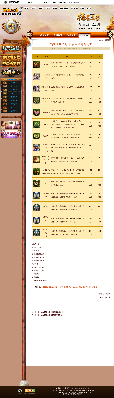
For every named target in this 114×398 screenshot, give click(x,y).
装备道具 (14, 100)
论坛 (89, 8)
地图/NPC (14, 93)
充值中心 (11, 71)
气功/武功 (14, 107)
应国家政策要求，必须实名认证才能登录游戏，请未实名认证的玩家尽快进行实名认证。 (70, 287)
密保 (55, 8)
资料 (41, 8)
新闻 (34, 8)
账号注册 (11, 48)
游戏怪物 (14, 104)
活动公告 (71, 35)
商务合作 (77, 388)
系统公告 (58, 35)
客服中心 (82, 8)
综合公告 (44, 35)
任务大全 (14, 97)
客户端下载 (11, 56)
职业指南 (14, 90)
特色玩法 (14, 86)
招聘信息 (68, 388)
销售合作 (86, 388)
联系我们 (59, 388)
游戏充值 (64, 8)
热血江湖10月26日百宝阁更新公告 (52, 312)
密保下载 (11, 63)
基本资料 (14, 82)
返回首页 (108, 40)
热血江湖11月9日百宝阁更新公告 (51, 315)
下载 (48, 8)
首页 (27, 8)
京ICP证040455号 (60, 392)
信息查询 (14, 111)
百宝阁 (74, 8)
